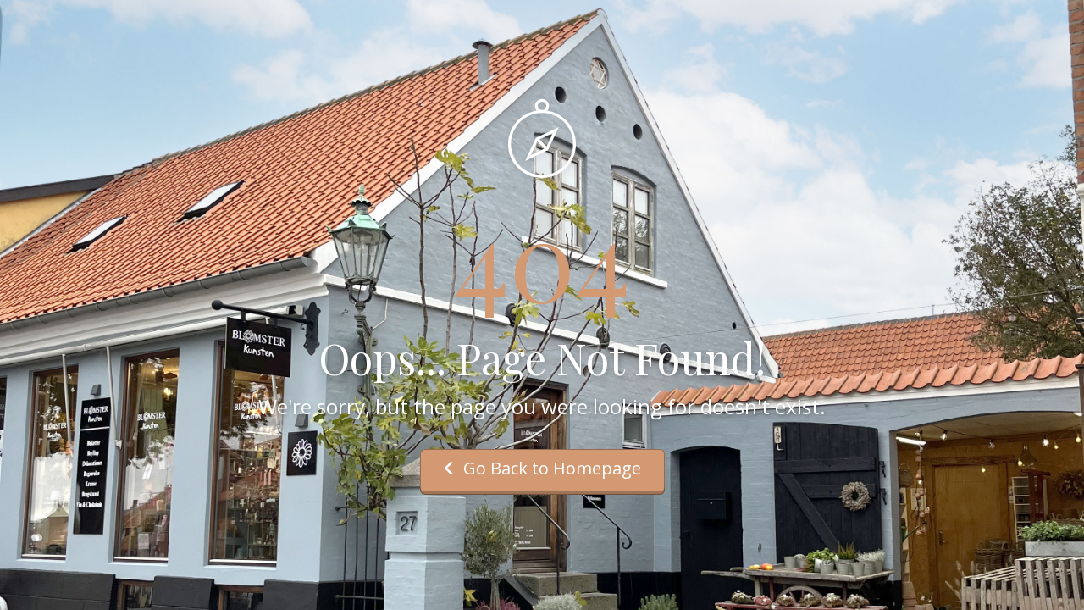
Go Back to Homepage (542, 468)
